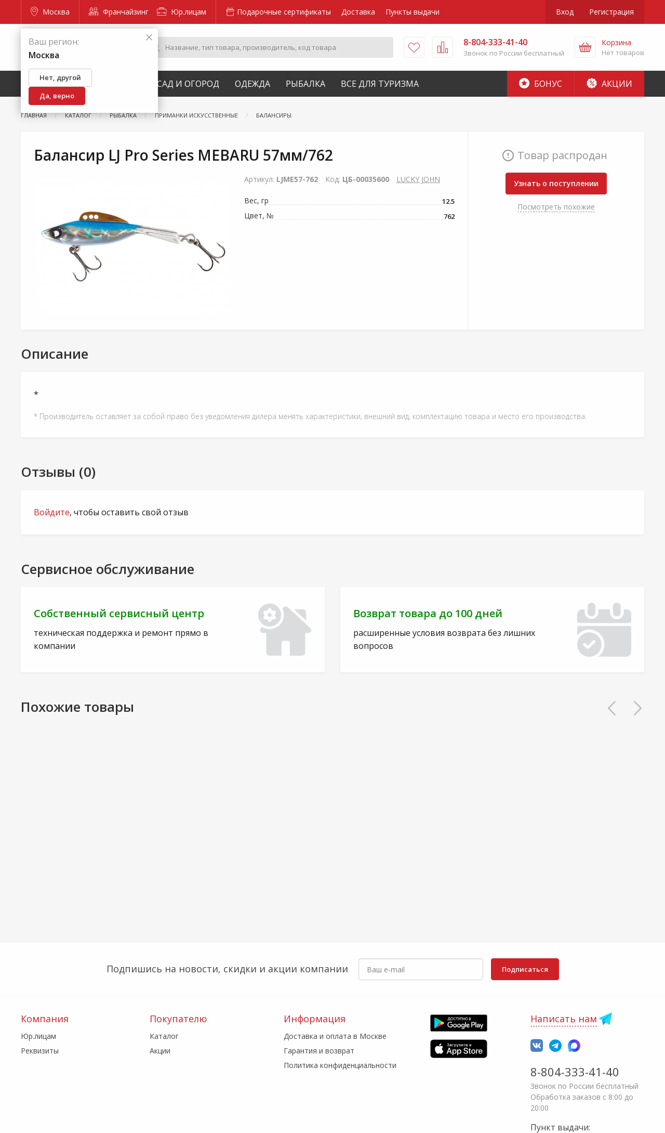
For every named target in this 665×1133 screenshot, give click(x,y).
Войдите (52, 512)
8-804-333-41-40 (574, 1071)
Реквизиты (40, 1051)
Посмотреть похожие (556, 207)
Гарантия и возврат (319, 1051)
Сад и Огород (188, 83)
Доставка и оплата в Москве (335, 1036)
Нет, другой (60, 77)
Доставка (358, 12)
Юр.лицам (181, 12)
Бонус (540, 83)
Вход (565, 12)
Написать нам (563, 1018)
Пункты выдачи (412, 12)
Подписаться (525, 969)
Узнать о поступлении (556, 183)
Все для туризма (380, 83)
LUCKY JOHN (418, 179)
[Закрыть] (149, 37)
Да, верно (56, 95)
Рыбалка (305, 83)
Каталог (164, 1036)
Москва (50, 12)
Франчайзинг (119, 12)
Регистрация (611, 12)
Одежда (252, 83)
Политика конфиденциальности (340, 1065)
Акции (609, 83)
